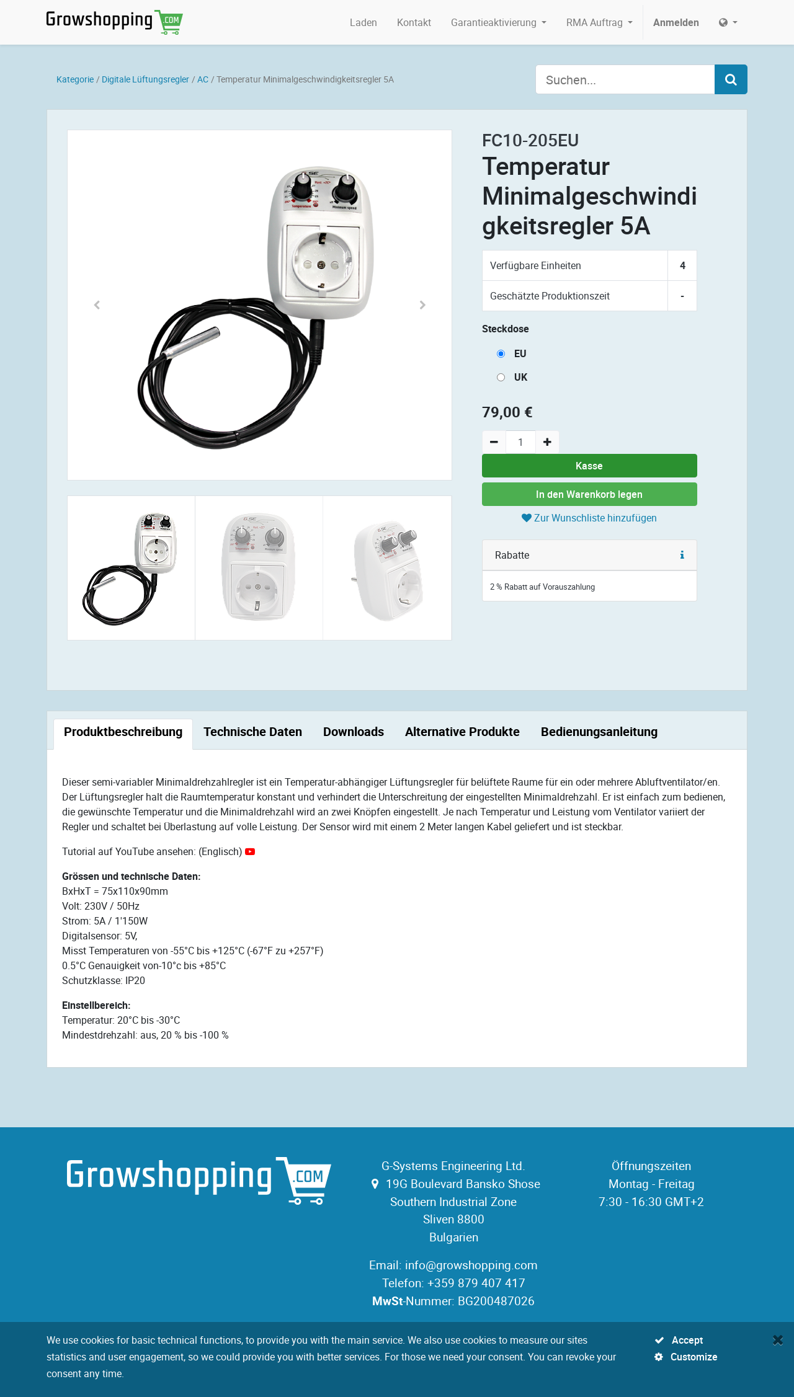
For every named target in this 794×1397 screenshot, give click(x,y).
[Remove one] (494, 442)
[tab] (123, 734)
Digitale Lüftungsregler (145, 79)
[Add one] (547, 442)
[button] (96, 305)
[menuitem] (363, 22)
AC (202, 79)
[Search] (731, 79)
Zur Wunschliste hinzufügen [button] (589, 518)
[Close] (778, 1339)
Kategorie (75, 79)
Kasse (589, 465)
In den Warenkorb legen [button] (589, 494)
